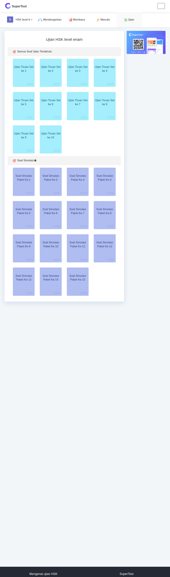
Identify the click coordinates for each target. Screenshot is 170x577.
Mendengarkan (49, 19)
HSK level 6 (19, 19)
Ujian (129, 19)
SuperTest (16, 6)
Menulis (103, 19)
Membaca (77, 19)
